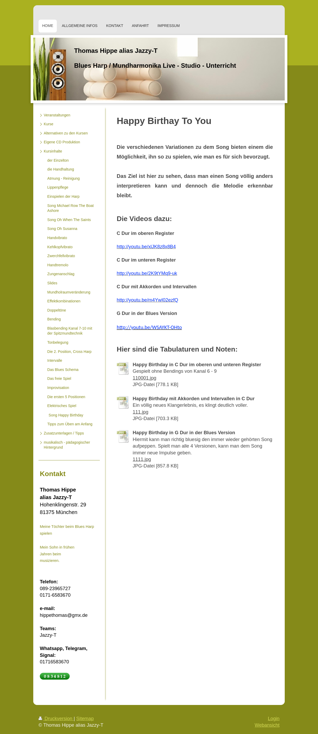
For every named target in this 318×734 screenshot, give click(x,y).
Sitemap (85, 718)
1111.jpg (142, 459)
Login (273, 718)
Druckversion (56, 718)
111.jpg (141, 412)
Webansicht (267, 725)
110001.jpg (144, 378)
